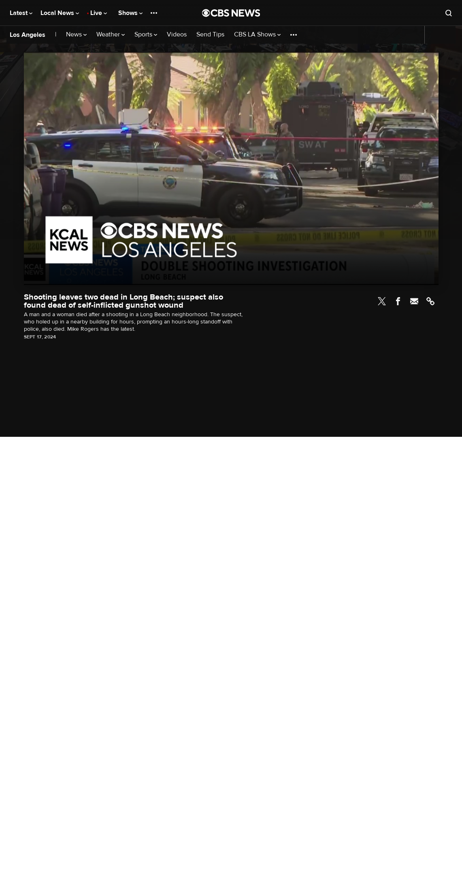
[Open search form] (448, 13)
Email (414, 301)
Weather (110, 34)
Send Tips (210, 34)
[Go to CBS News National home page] (231, 13)
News (76, 34)
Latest (21, 13)
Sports (145, 34)
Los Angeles (27, 35)
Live (98, 13)
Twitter (382, 301)
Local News (59, 13)
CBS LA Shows (257, 34)
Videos (177, 34)
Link (430, 301)
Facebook (398, 301)
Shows (130, 13)
